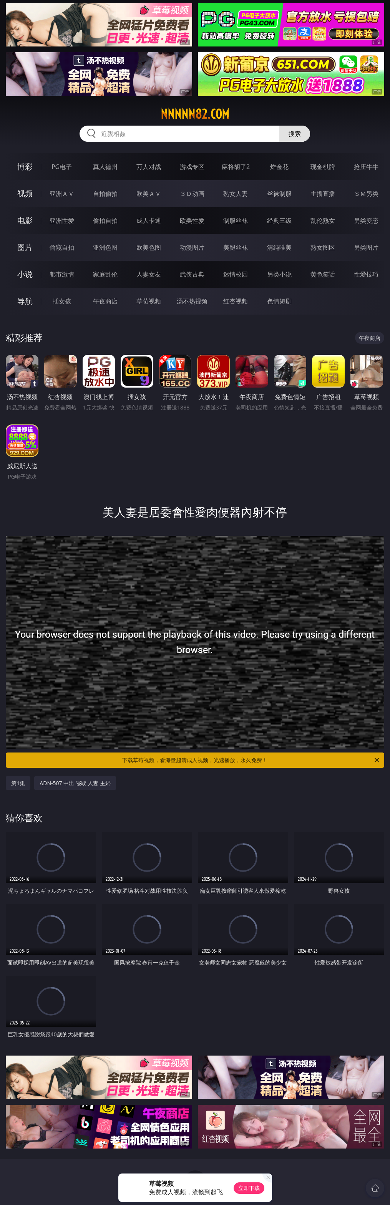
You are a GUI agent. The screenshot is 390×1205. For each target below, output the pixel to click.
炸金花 (279, 166)
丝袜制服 (279, 193)
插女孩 (62, 301)
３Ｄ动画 (192, 193)
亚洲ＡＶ (62, 193)
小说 (25, 274)
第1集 (18, 783)
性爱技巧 (366, 274)
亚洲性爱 (62, 220)
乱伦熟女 (322, 220)
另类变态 (366, 220)
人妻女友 (148, 274)
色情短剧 (279, 301)
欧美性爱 (192, 220)
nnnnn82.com (195, 114)
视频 (25, 193)
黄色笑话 (322, 274)
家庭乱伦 (105, 274)
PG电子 (61, 166)
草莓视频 (148, 301)
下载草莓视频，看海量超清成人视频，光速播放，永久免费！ (251, 760)
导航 (25, 301)
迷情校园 (235, 274)
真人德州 (105, 166)
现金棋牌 (322, 166)
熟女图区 (322, 247)
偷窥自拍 (62, 247)
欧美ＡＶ (148, 193)
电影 (25, 220)
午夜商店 (105, 301)
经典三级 (279, 220)
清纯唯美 (279, 247)
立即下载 (249, 1188)
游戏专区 (192, 166)
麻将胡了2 (236, 166)
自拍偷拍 (105, 193)
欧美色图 (148, 247)
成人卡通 (148, 220)
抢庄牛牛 (366, 166)
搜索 (295, 133)
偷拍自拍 (105, 220)
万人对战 (148, 166)
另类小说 (279, 274)
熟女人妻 (235, 193)
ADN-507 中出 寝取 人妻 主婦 (75, 783)
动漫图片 (192, 247)
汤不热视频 (192, 301)
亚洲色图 (105, 247)
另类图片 (366, 247)
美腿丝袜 (235, 247)
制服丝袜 (235, 220)
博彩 (25, 166)
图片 (25, 247)
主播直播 (322, 193)
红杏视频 (235, 301)
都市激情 (62, 274)
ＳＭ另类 (366, 193)
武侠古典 (192, 274)
